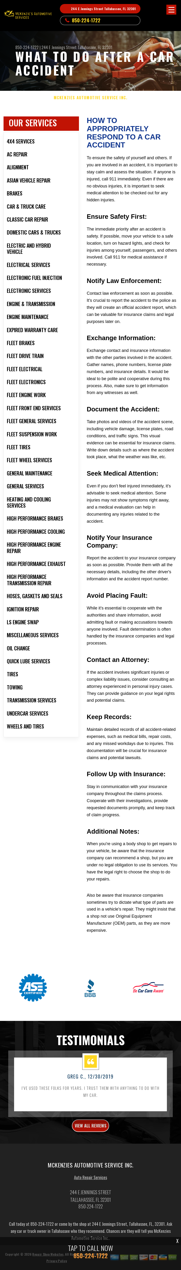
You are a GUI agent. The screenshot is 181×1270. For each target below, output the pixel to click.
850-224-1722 (86, 20)
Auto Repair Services (90, 1179)
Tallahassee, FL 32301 (95, 47)
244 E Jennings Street (59, 47)
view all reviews (90, 1127)
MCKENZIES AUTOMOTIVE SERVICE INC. (91, 98)
